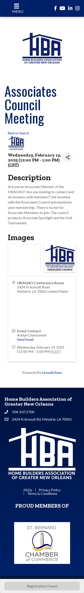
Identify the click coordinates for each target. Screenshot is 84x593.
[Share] (67, 157)
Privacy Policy (50, 490)
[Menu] (16, 8)
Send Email (25, 339)
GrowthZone (52, 372)
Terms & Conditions (42, 493)
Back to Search (18, 133)
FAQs (28, 490)
